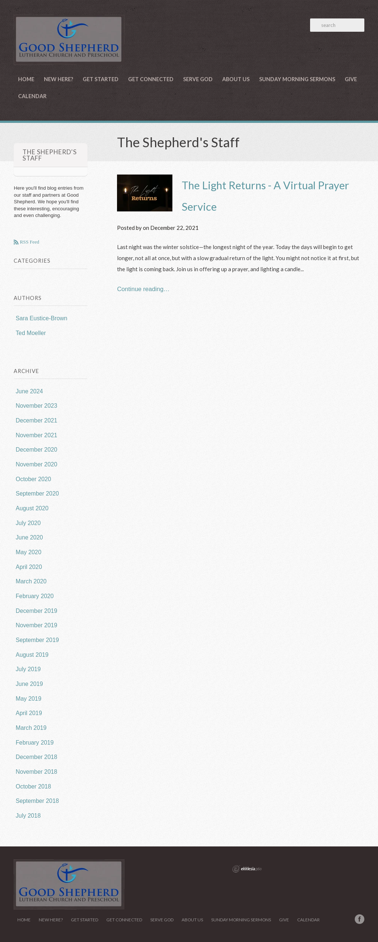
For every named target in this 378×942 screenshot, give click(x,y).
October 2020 (33, 479)
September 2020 (37, 493)
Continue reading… (143, 289)
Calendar (32, 96)
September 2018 (37, 801)
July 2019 (28, 669)
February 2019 (35, 742)
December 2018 (36, 757)
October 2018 (33, 786)
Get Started (100, 79)
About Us (236, 79)
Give (351, 79)
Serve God (198, 79)
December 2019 (36, 611)
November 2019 (36, 625)
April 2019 (29, 713)
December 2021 (36, 420)
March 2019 (31, 728)
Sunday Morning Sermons (297, 79)
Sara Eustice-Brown (41, 318)
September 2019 (37, 640)
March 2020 (31, 581)
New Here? (58, 79)
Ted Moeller (31, 333)
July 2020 (28, 523)
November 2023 (36, 406)
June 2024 (29, 391)
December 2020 (36, 449)
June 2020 (29, 537)
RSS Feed (28, 242)
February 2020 (35, 596)
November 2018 (36, 772)
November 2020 (36, 464)
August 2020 (32, 508)
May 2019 (28, 699)
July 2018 (28, 815)
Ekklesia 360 (247, 869)
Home (26, 79)
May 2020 (28, 552)
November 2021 (36, 435)
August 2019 (32, 655)
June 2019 (29, 684)
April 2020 (29, 567)
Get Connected (150, 79)
